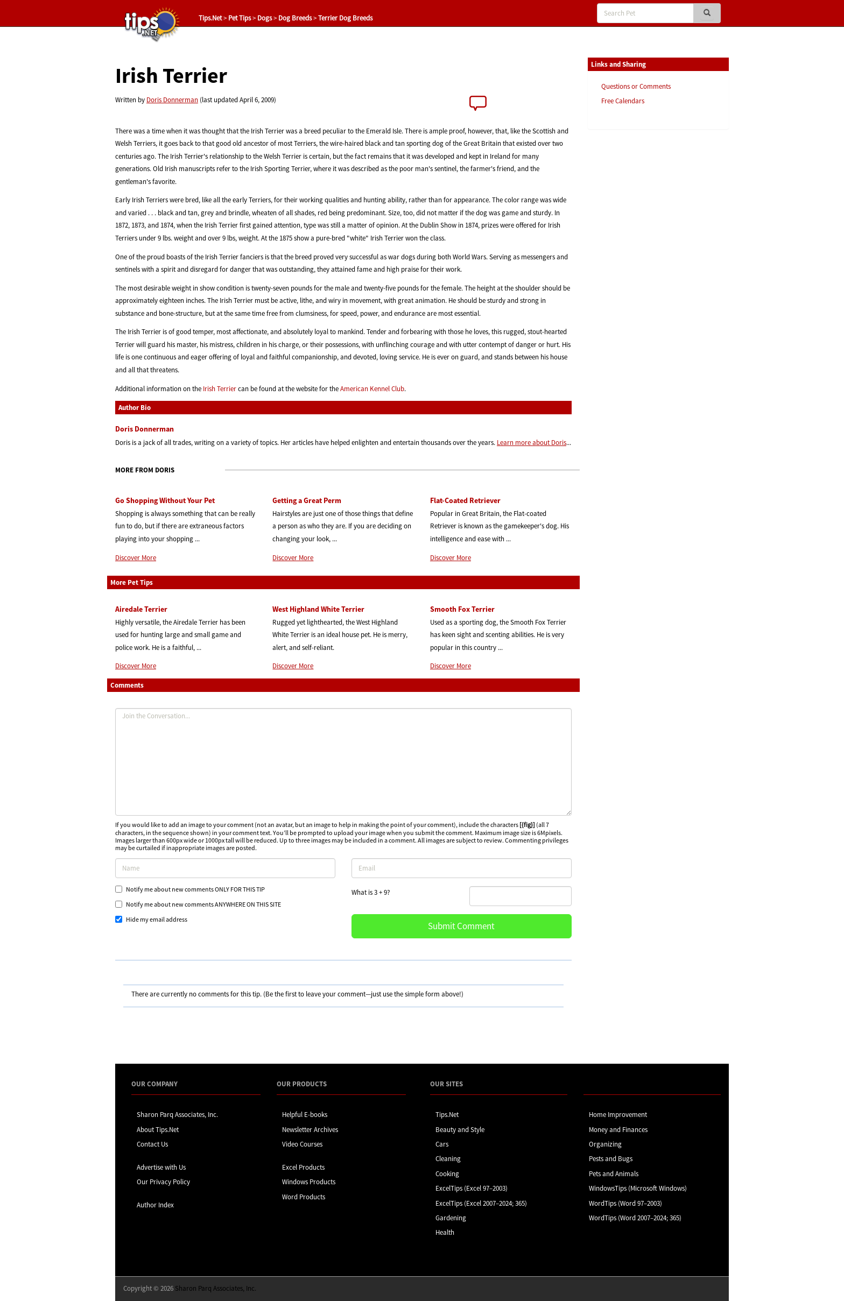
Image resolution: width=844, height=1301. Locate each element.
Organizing (605, 1144)
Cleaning (448, 1158)
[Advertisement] (642, 303)
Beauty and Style (459, 1129)
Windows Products (308, 1181)
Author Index (155, 1205)
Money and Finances (618, 1129)
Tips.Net (210, 18)
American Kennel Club (372, 388)
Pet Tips (239, 18)
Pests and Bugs (610, 1158)
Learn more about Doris (531, 442)
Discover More (135, 557)
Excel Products (303, 1167)
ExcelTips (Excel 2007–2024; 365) (481, 1203)
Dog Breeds (295, 18)
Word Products (303, 1196)
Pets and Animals (613, 1173)
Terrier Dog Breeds (345, 18)
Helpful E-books (304, 1114)
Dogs (264, 18)
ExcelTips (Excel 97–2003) (471, 1188)
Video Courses (302, 1144)
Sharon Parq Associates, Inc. (177, 1114)
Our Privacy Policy (163, 1181)
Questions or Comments (636, 86)
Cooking (447, 1173)
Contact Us (152, 1144)
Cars (441, 1144)
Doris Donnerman (172, 99)
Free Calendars (622, 100)
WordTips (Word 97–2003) (625, 1203)
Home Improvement (618, 1114)
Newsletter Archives (310, 1129)
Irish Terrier (219, 388)
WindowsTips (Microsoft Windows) (638, 1188)
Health (444, 1232)
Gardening (450, 1217)
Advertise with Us (161, 1167)
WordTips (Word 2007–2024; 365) (635, 1217)
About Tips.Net (158, 1129)
